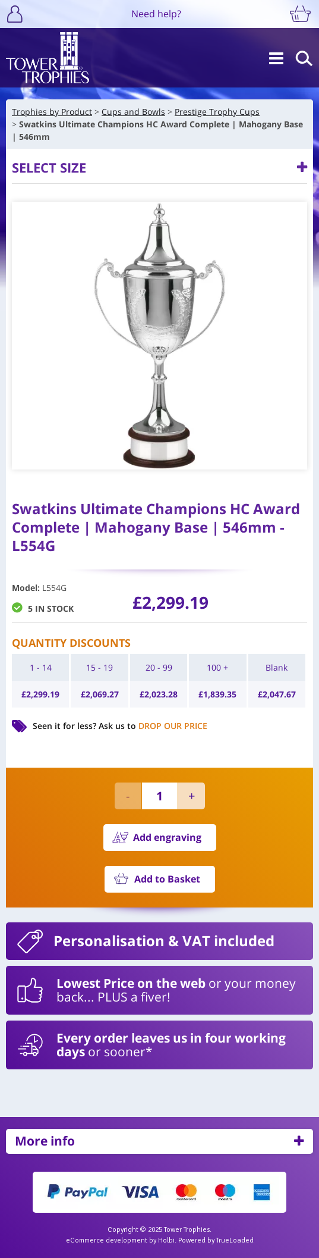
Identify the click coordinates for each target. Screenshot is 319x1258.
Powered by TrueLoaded (216, 1240)
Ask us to (153, 725)
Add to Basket (167, 878)
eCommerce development (106, 1240)
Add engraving (167, 837)
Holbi (166, 1240)
